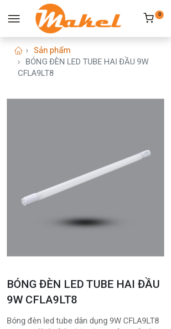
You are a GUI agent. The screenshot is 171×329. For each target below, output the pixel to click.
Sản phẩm (52, 50)
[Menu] (14, 19)
